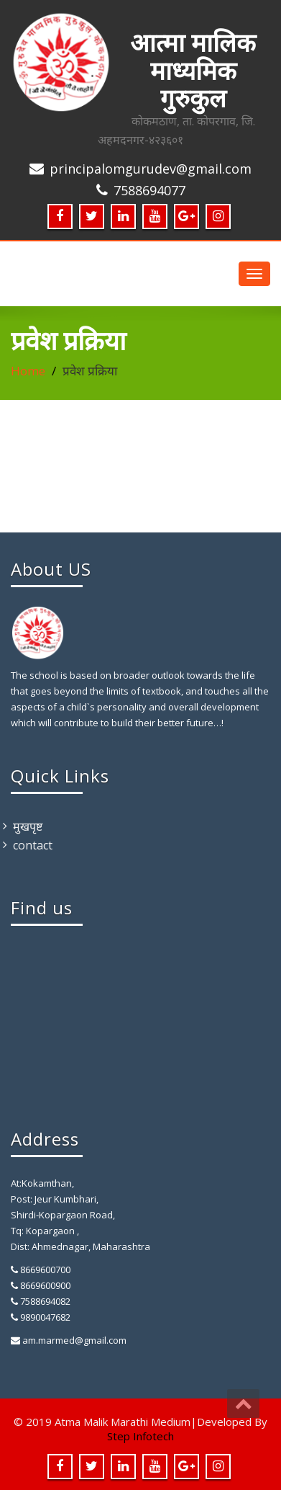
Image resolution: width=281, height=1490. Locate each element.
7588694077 (149, 190)
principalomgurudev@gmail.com (151, 168)
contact (32, 845)
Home (28, 370)
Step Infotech (140, 1436)
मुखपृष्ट (27, 826)
